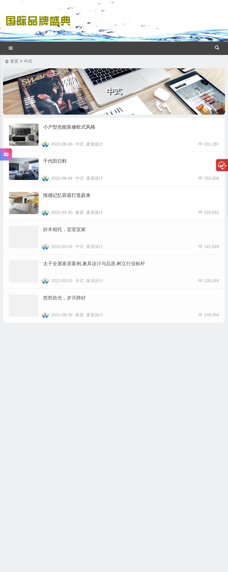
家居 (79, 212)
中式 (79, 144)
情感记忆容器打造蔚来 (67, 195)
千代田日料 (55, 161)
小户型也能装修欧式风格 (69, 126)
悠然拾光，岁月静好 (64, 297)
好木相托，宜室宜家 (64, 229)
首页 (14, 61)
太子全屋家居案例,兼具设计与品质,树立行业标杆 (94, 263)
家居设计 (94, 144)
